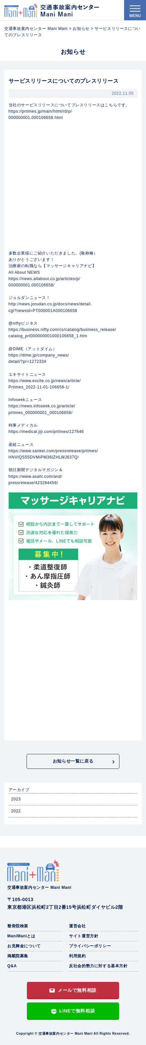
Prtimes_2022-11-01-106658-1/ (39, 387)
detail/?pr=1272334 (27, 361)
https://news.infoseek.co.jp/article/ (42, 406)
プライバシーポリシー (90, 946)
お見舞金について (24, 946)
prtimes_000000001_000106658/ (41, 412)
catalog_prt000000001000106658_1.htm (48, 336)
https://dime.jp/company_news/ (39, 355)
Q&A (12, 966)
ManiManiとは (21, 936)
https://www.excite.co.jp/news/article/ (45, 380)
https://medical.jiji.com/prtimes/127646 (46, 431)
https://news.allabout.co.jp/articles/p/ (44, 278)
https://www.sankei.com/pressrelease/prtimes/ (53, 451)
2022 (16, 811)
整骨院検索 (17, 926)
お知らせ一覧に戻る (73, 761)
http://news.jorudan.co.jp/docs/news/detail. (50, 304)
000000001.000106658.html (36, 117)
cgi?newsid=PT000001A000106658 (43, 310)
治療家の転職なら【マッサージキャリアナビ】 (53, 265)
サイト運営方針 (83, 936)
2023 (16, 799)
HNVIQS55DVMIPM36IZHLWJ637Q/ (44, 457)
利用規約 (77, 956)
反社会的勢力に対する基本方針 (98, 966)
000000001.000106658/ (32, 285)
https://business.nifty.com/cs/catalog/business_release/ (62, 329)
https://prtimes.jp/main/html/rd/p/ (40, 111)
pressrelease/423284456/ (33, 482)
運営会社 (77, 926)
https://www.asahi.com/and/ (35, 476)
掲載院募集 (17, 956)
